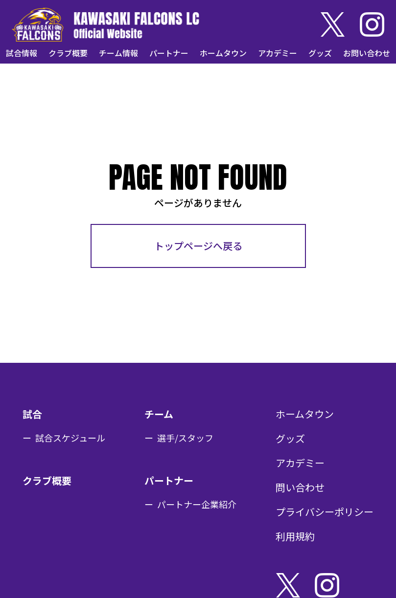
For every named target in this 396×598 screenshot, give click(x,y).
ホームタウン (223, 53)
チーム (158, 414)
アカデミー (277, 53)
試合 (32, 414)
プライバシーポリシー (324, 512)
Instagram (372, 24)
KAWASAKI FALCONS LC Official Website (105, 24)
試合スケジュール (70, 437)
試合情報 (21, 53)
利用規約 (295, 536)
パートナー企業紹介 (196, 504)
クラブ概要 (68, 53)
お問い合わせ (366, 53)
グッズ (320, 53)
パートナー (168, 53)
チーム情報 (118, 53)
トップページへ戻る (198, 246)
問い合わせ (300, 487)
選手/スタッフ (185, 437)
